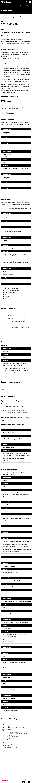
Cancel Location (17, 17)
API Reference (7, 18)
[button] (23, 5)
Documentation (5, 16)
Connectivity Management (17, 16)
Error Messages (26, 417)
